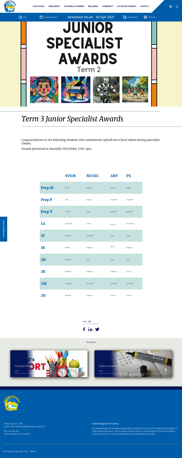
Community (107, 6)
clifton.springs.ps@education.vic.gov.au (27, 426)
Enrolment (54, 6)
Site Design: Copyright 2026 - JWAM (19, 451)
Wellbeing (93, 6)
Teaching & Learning (74, 6)
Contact (144, 6)
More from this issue (4, 229)
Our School (39, 6)
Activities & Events (126, 6)
